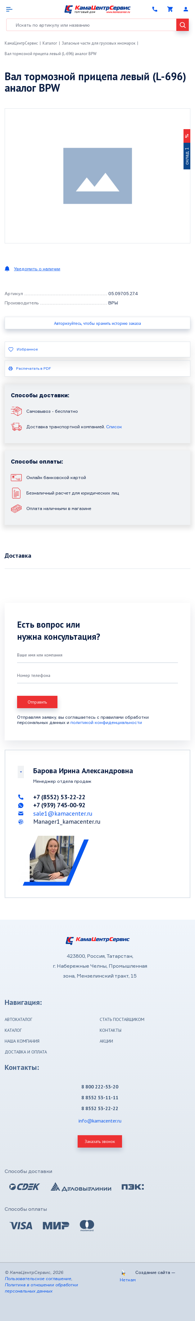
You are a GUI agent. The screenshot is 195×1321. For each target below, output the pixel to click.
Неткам (128, 1279)
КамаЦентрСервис (21, 43)
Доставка (18, 556)
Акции (106, 1041)
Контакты (110, 1030)
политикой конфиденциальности (106, 722)
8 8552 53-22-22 (99, 1108)
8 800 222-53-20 (99, 1086)
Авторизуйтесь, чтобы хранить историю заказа (97, 323)
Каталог (50, 43)
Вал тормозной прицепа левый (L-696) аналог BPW (51, 53)
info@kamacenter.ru (100, 1121)
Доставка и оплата (26, 1052)
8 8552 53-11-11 (99, 1097)
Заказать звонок (100, 1141)
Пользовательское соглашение (38, 1278)
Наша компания (22, 1041)
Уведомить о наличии (37, 268)
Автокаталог (18, 1019)
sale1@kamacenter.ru (63, 813)
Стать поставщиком (122, 1019)
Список (114, 426)
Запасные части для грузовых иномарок (98, 43)
